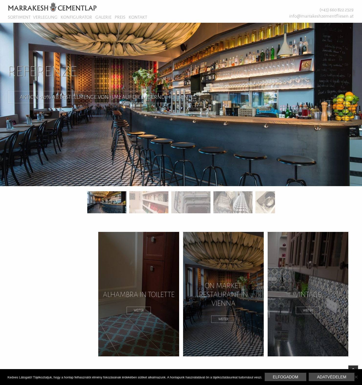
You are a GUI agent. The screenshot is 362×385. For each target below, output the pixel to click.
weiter (139, 310)
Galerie (103, 17)
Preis (120, 17)
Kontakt (138, 17)
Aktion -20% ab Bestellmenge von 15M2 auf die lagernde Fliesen (104, 97)
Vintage (308, 294)
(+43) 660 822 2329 (336, 9)
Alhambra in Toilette (139, 294)
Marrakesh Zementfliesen (52, 6)
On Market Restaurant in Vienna (223, 294)
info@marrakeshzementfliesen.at (321, 16)
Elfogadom (285, 377)
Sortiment (19, 17)
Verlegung (45, 17)
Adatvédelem (331, 377)
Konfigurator (76, 17)
